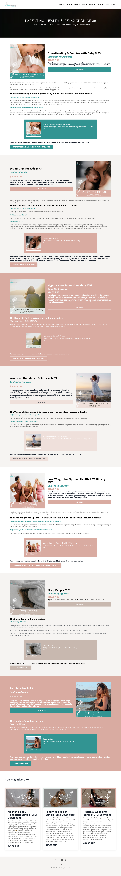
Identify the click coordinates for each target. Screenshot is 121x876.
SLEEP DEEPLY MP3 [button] (20, 672)
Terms (54, 868)
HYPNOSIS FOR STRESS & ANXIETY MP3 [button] (28, 361)
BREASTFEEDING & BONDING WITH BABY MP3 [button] (31, 148)
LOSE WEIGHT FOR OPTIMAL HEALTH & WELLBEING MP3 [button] (35, 569)
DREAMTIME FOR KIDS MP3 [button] (24, 267)
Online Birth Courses (65, 4)
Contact (66, 868)
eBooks (92, 4)
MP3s (84, 4)
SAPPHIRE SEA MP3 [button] (20, 768)
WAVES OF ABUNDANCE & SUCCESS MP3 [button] (29, 462)
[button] (79, 69)
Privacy (60, 868)
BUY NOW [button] (79, 69)
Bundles (77, 4)
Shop (107, 4)
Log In (113, 4)
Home (72, 868)
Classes (100, 4)
